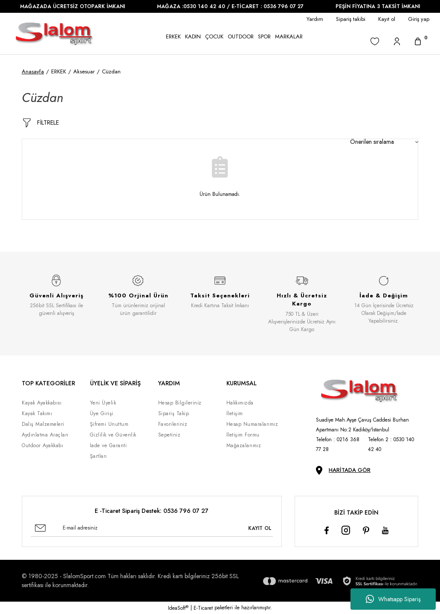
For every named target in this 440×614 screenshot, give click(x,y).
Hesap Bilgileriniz (180, 403)
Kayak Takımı (37, 413)
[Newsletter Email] (152, 528)
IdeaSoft (178, 608)
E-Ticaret (203, 608)
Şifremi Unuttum (109, 424)
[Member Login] (397, 41)
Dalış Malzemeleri (43, 424)
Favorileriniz (173, 424)
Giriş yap (418, 19)
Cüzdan (111, 71)
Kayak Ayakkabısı (41, 403)
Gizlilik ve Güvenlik (113, 435)
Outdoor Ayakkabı (42, 445)
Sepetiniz (169, 435)
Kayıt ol (386, 19)
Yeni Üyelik (103, 403)
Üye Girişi (101, 413)
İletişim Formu (243, 435)
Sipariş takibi (350, 19)
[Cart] (418, 41)
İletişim (234, 413)
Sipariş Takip (173, 413)
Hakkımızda (240, 403)
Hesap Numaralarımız (252, 424)
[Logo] (54, 33)
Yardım (315, 19)
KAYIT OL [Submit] (260, 528)
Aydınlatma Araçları (45, 435)
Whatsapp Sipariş (393, 599)
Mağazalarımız (243, 445)
